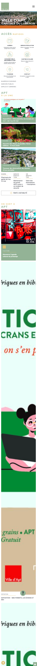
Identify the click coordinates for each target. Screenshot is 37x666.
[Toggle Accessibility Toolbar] (3, 663)
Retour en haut (34, 662)
